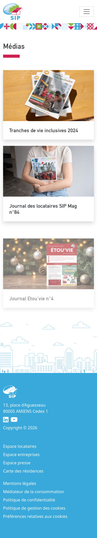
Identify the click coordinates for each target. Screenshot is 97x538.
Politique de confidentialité (29, 500)
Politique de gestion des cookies (34, 508)
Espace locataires (19, 446)
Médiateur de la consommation (33, 491)
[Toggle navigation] (86, 11)
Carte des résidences (23, 471)
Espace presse (17, 463)
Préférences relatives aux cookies (35, 516)
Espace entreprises (21, 454)
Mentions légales (19, 483)
